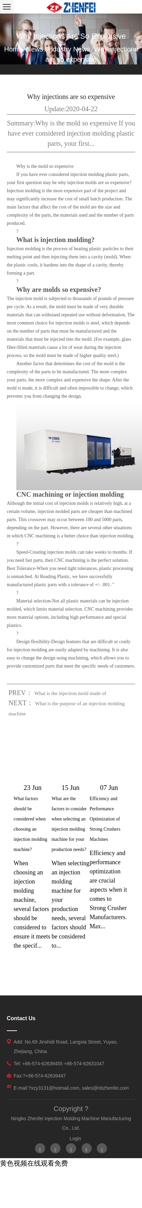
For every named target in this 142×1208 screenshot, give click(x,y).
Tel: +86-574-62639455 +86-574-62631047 (59, 1063)
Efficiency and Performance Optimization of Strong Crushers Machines (105, 819)
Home (13, 49)
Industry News (68, 49)
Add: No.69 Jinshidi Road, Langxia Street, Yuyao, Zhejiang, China (66, 1046)
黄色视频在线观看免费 (34, 1163)
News (34, 49)
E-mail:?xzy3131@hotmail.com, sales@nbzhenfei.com (71, 1088)
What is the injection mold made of (70, 693)
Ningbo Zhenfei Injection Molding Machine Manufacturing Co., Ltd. (71, 1123)
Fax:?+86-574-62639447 (40, 1075)
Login (75, 1138)
